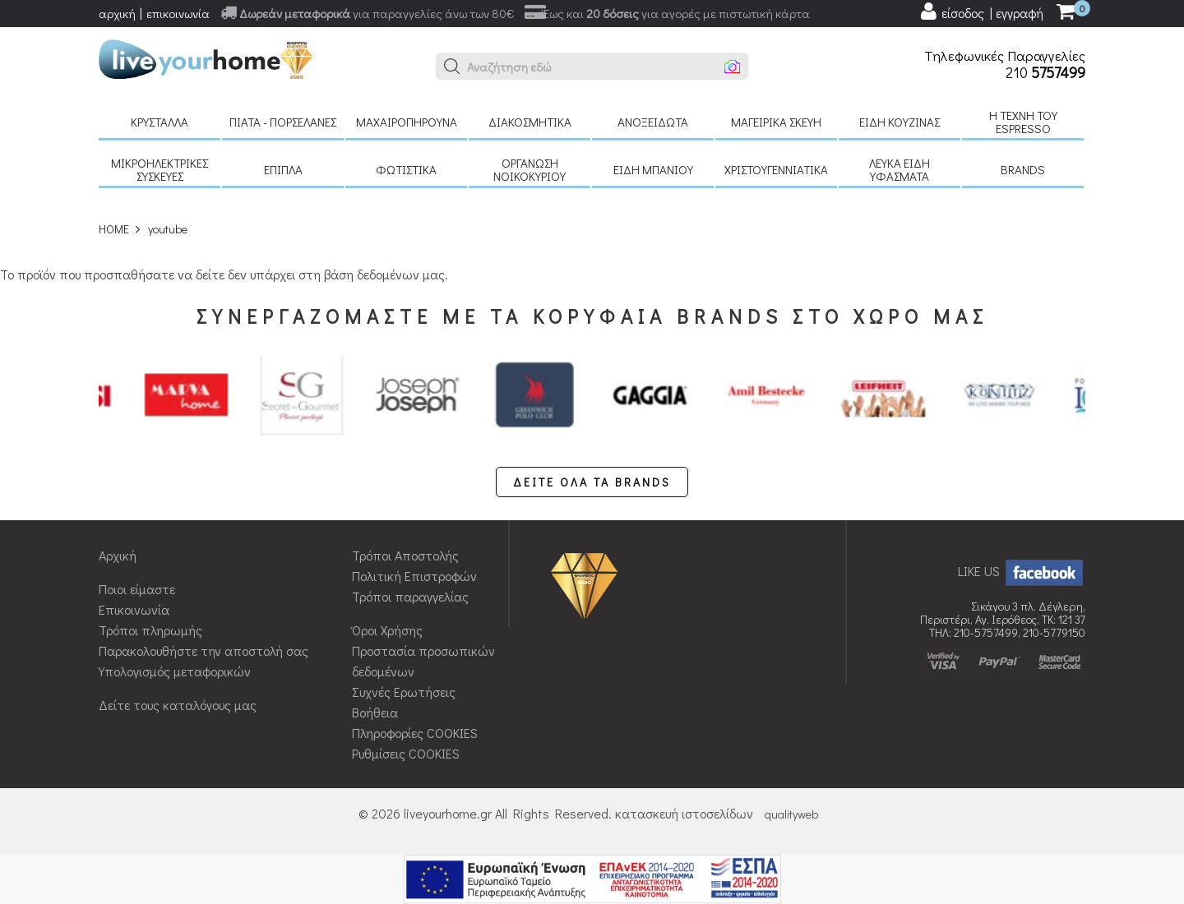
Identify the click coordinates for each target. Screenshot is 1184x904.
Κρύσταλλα (159, 121)
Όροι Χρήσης (387, 630)
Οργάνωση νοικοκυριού (529, 169)
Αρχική (117, 555)
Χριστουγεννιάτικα (776, 169)
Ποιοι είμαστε (137, 588)
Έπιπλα (283, 169)
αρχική (117, 13)
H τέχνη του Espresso (1023, 121)
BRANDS (1023, 169)
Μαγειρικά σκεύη (776, 121)
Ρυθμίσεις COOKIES (406, 753)
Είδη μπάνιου (653, 169)
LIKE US (1021, 570)
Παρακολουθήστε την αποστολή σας (203, 650)
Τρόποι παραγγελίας (410, 596)
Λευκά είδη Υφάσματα (899, 169)
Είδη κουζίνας (899, 121)
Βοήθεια (375, 712)
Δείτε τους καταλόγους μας (178, 704)
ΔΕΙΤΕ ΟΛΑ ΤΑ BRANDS (592, 482)
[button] (452, 66)
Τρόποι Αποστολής (405, 555)
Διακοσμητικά (529, 121)
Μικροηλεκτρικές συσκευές (159, 169)
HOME (114, 229)
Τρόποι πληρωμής (150, 630)
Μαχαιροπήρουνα (406, 121)
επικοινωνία (178, 13)
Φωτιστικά (406, 169)
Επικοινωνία (134, 609)
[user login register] (980, 11)
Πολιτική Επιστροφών (414, 575)
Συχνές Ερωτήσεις (404, 691)
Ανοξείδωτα (652, 121)
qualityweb (791, 814)
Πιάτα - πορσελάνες (282, 121)
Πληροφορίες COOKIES (415, 732)
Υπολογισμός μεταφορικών (175, 671)
